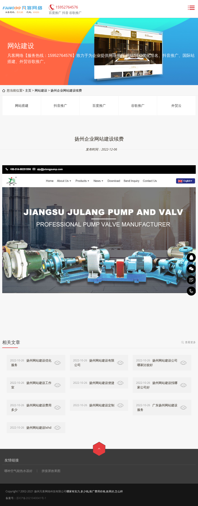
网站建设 (41, 90)
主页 (28, 90)
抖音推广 (60, 105)
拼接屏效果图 (51, 470)
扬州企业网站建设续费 (66, 90)
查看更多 (190, 342)
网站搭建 (21, 105)
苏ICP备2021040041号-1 (31, 498)
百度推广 (99, 105)
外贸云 (176, 105)
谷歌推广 (138, 105)
